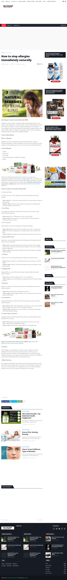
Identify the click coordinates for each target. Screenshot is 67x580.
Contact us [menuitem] (14, 1)
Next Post (40, 520)
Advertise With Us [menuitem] (51, 1)
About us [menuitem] (8, 1)
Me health (4, 565)
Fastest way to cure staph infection (57, 303)
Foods (3, 563)
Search (62, 25)
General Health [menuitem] (22, 1)
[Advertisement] (42, 13)
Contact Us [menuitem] (16, 25)
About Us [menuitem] (9, 25)
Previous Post (5, 520)
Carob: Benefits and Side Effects (57, 553)
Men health (9, 565)
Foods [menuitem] (44, 1)
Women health (15, 565)
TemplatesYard (13, 577)
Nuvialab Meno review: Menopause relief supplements (58, 267)
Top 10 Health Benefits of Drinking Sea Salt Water (57, 287)
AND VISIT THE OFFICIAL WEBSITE (13, 343)
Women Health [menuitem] (30, 1)
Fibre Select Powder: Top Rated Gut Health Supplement (31, 416)
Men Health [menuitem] (38, 1)
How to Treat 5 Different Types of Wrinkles (31, 450)
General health (8, 52)
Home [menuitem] (2, 1)
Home (2, 52)
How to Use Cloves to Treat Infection (57, 295)
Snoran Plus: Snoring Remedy (30, 433)
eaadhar (26, 577)
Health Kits (15, 563)
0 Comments (22, 64)
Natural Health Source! (23, 177)
